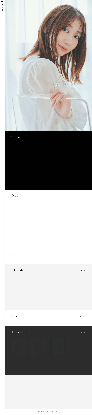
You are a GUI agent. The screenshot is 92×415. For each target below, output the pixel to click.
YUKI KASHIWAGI (2, 9)
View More (82, 196)
